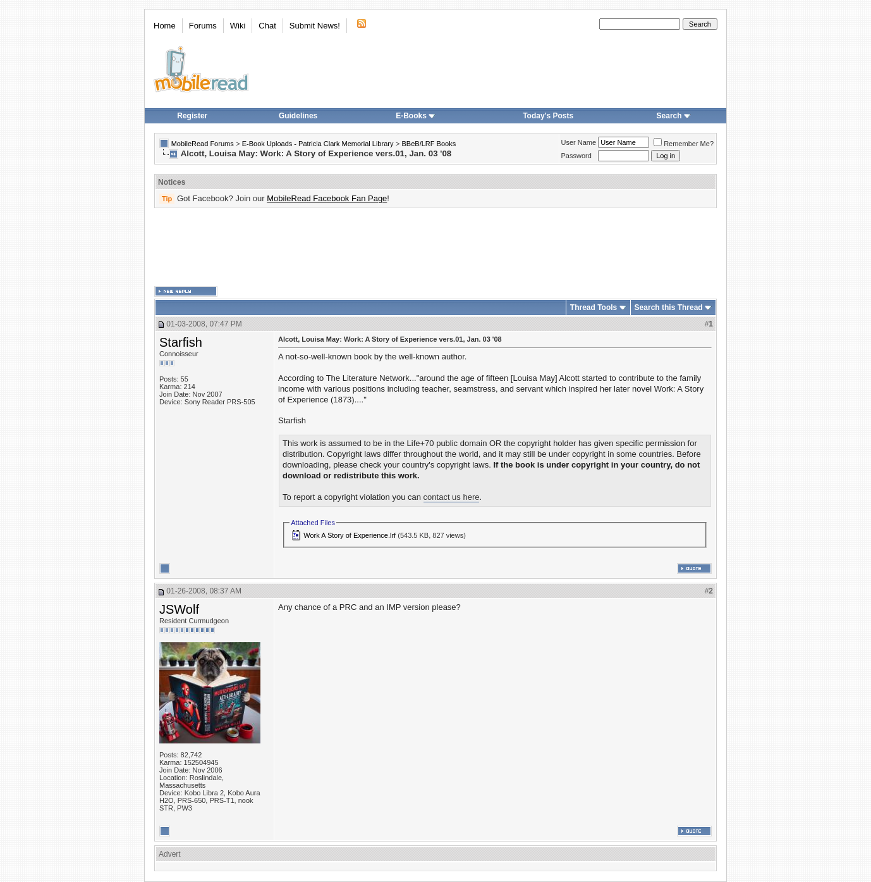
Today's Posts (548, 115)
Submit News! (314, 25)
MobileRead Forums (202, 143)
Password (576, 155)
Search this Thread (669, 307)
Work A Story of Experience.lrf (349, 535)
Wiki (238, 25)
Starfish (180, 342)
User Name (579, 142)
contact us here (451, 497)
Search (674, 115)
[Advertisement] (435, 247)
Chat (267, 25)
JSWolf (179, 609)
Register (192, 115)
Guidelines (298, 115)
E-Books (416, 115)
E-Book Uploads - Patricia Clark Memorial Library (318, 143)
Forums (203, 25)
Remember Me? (684, 143)
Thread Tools (593, 307)
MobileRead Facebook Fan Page (327, 198)
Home (165, 25)
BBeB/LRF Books (429, 143)
